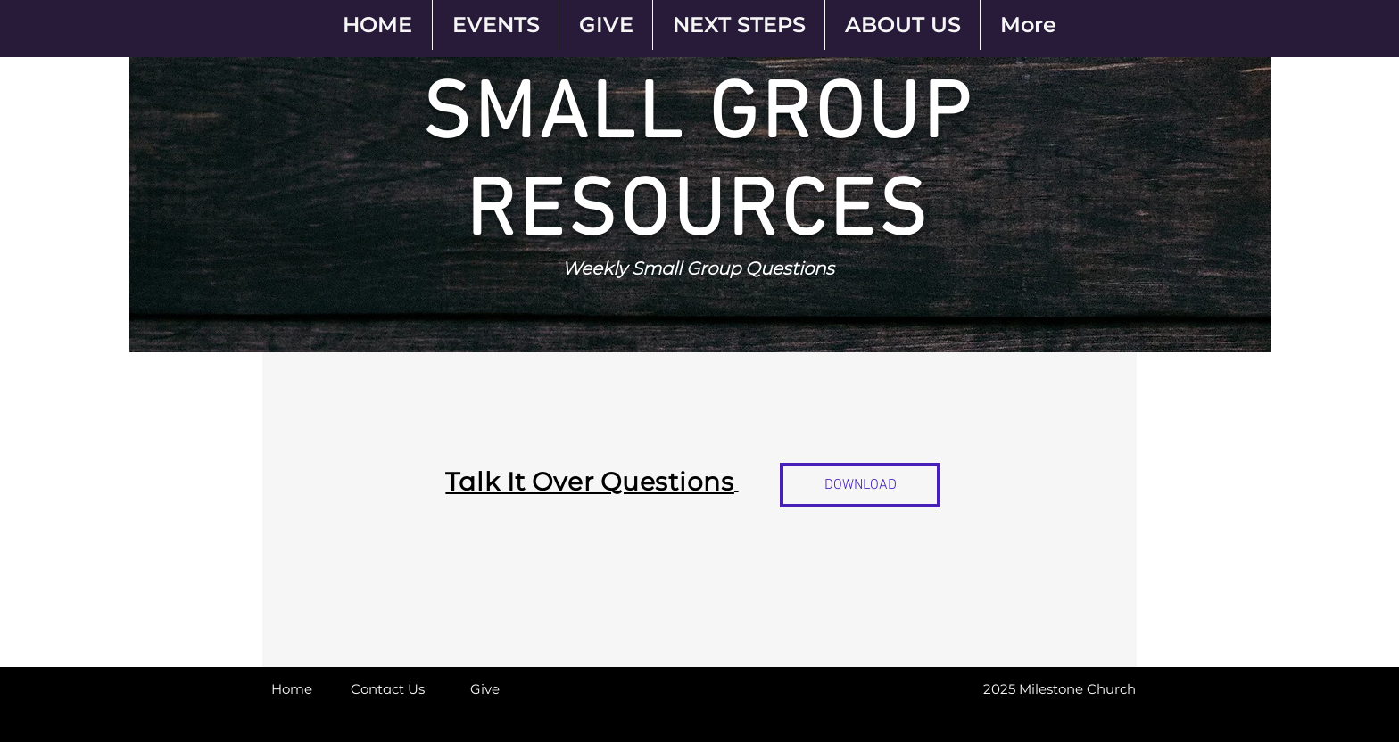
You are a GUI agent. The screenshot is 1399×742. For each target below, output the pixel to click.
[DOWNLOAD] (860, 485)
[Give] (484, 688)
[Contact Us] (387, 688)
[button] (1004, 688)
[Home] (291, 688)
